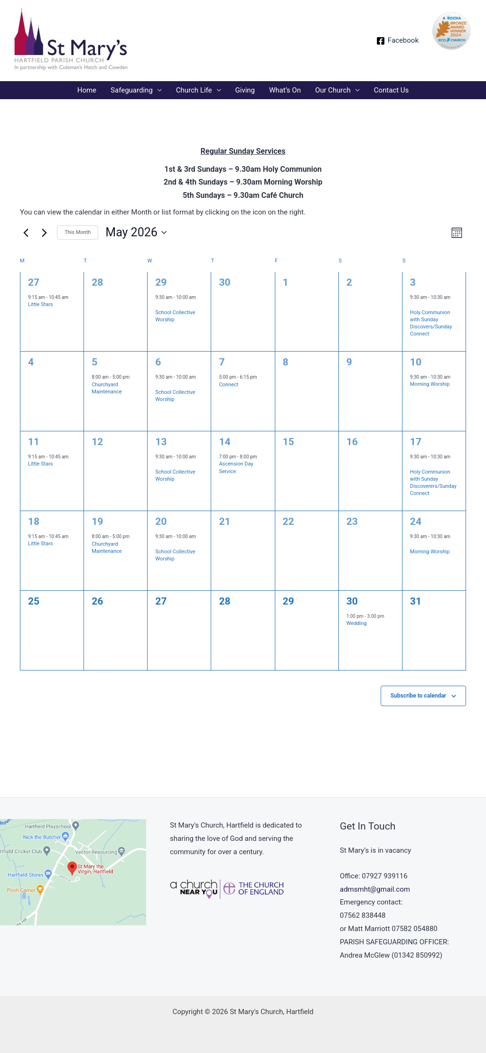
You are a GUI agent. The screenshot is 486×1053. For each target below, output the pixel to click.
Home (86, 90)
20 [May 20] (161, 521)
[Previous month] (25, 232)
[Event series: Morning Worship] (413, 544)
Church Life (194, 90)
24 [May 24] (415, 521)
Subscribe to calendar (418, 695)
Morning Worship (430, 384)
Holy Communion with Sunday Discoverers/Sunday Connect (433, 483)
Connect (228, 385)
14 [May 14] (224, 441)
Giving (245, 90)
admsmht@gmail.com (375, 889)
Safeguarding (132, 90)
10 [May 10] (415, 362)
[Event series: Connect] (261, 377)
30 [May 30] (352, 601)
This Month (78, 232)
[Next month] (44, 232)
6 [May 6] (158, 362)
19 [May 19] (97, 521)
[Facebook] (397, 41)
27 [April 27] (33, 282)
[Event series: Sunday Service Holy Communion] (413, 305)
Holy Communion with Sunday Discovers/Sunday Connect (431, 323)
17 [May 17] (415, 441)
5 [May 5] (94, 362)
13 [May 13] (161, 441)
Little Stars (40, 304)
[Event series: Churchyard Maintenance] (134, 377)
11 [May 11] (33, 441)
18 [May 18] (33, 521)
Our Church (333, 90)
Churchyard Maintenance (107, 388)
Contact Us (391, 90)
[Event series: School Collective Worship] (158, 305)
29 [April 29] (161, 282)
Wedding (356, 623)
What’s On (285, 90)
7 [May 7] (221, 362)
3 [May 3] (413, 282)
